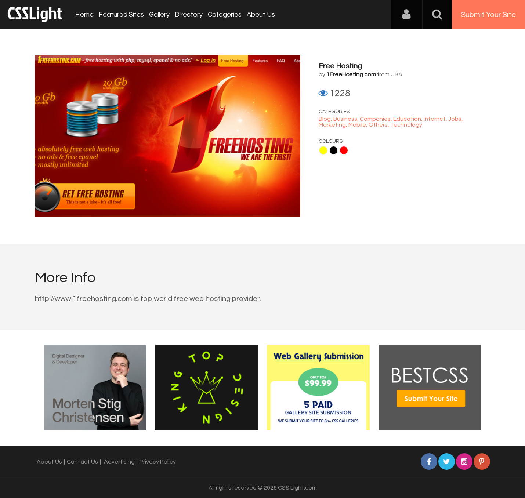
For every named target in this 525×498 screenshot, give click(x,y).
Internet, (436, 119)
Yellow (323, 150)
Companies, (376, 119)
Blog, (326, 119)
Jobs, (455, 119)
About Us (261, 14)
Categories (225, 14)
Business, (346, 119)
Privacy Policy (158, 462)
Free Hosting (340, 66)
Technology (406, 125)
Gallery (159, 14)
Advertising (119, 462)
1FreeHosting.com (351, 74)
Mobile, (358, 125)
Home (84, 14)
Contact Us (82, 462)
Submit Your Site (488, 14)
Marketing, (333, 125)
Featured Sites (121, 14)
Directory (189, 14)
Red (343, 150)
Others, (379, 125)
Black (333, 150)
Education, (408, 119)
